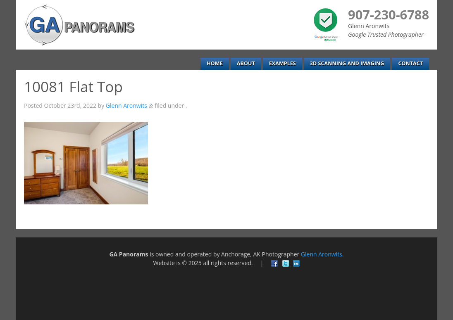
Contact (410, 63)
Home (215, 63)
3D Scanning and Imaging (347, 63)
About (246, 63)
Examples (282, 63)
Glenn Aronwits (126, 105)
